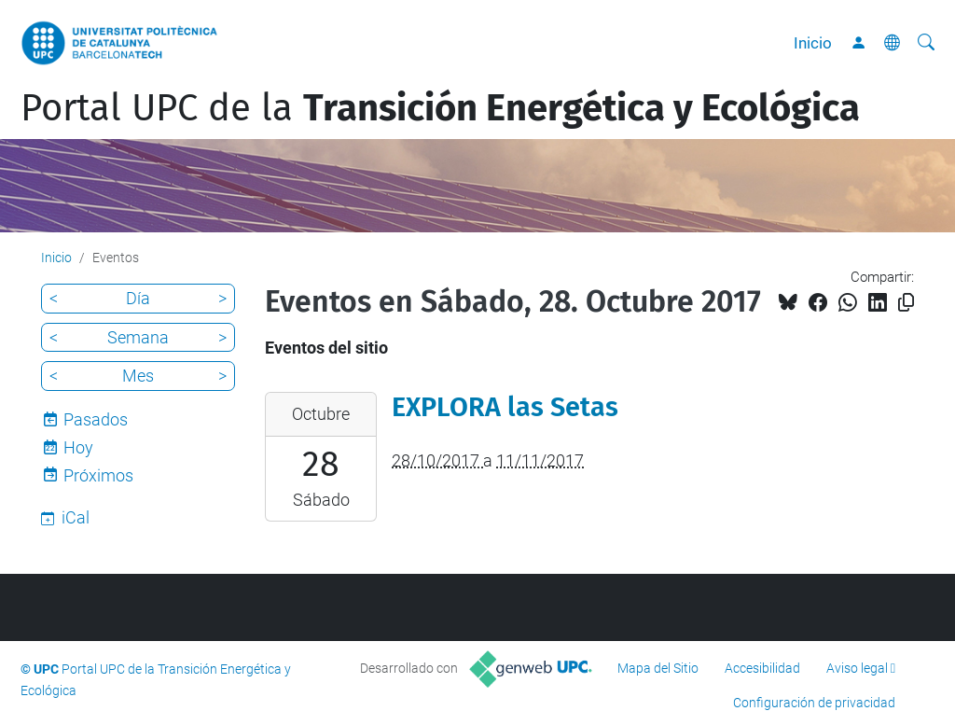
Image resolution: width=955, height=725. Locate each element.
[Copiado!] (906, 303)
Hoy (78, 447)
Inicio (813, 43)
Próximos (98, 475)
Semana (138, 337)
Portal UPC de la (440, 108)
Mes (138, 375)
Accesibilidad (762, 668)
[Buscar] (926, 43)
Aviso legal (857, 668)
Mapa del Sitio (658, 668)
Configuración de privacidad (814, 702)
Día (138, 298)
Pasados (95, 419)
